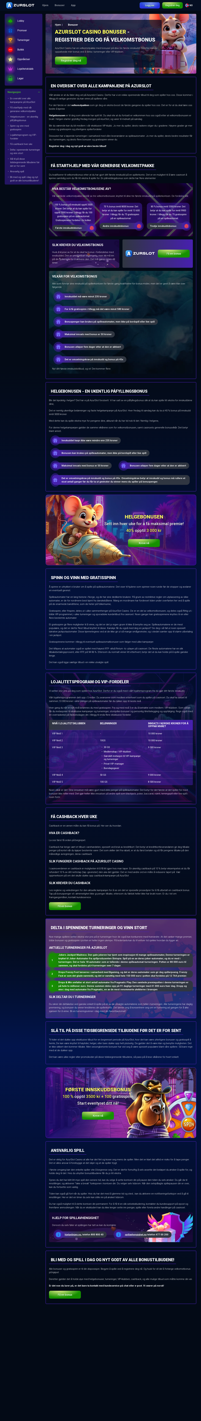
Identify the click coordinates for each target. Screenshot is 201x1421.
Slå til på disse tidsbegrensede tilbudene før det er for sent (25, 162)
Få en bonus (174, 253)
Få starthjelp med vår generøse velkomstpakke (23, 109)
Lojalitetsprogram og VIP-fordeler (23, 137)
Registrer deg (172, 5)
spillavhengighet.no (136, 1234)
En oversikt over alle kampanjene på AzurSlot (22, 100)
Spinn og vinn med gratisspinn (19, 127)
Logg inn (149, 5)
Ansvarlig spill (17, 171)
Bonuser (60, 5)
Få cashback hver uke (21, 144)
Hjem (45, 5)
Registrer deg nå (71, 60)
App (73, 5)
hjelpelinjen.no (73, 1234)
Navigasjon (14, 92)
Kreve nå (144, 543)
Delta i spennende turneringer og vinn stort (25, 151)
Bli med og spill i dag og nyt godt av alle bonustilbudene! (24, 179)
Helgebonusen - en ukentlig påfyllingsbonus (24, 118)
